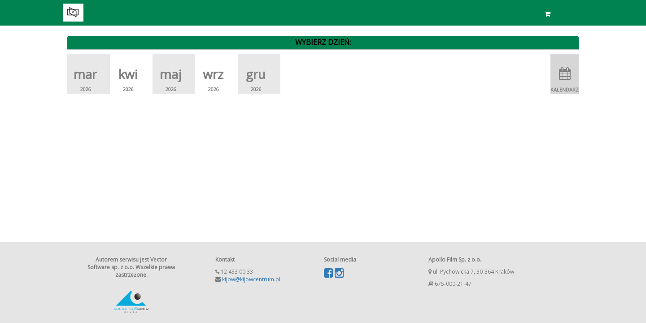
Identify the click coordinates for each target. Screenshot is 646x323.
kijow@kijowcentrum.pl (251, 279)
